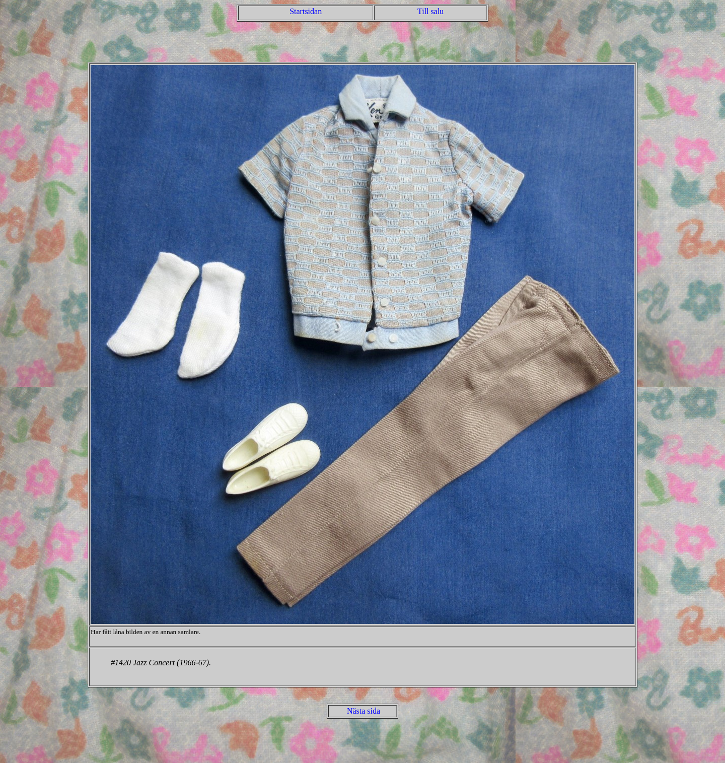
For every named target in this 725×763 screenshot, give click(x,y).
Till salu (430, 11)
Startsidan (305, 11)
